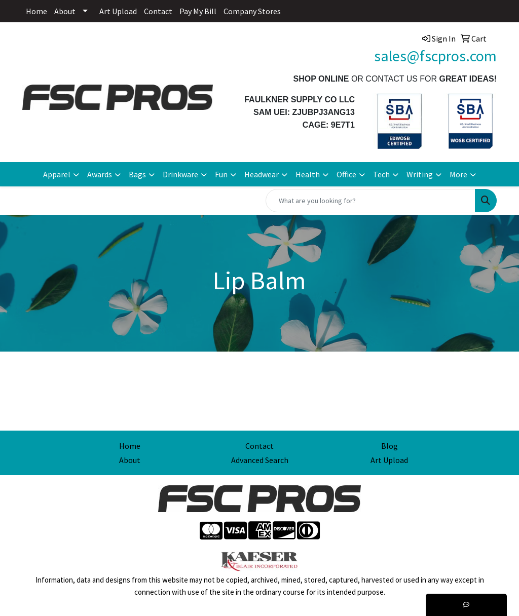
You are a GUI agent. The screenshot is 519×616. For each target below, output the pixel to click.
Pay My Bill (197, 11)
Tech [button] (381, 174)
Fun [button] (221, 174)
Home (36, 11)
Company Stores (252, 11)
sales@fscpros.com (435, 55)
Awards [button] (99, 174)
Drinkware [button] (180, 174)
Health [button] (307, 174)
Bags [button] (137, 174)
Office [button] (346, 174)
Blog (389, 446)
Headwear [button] (261, 174)
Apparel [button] (56, 174)
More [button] (458, 174)
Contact (158, 11)
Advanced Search (259, 460)
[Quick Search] (370, 200)
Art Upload (118, 11)
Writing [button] (419, 174)
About (65, 11)
